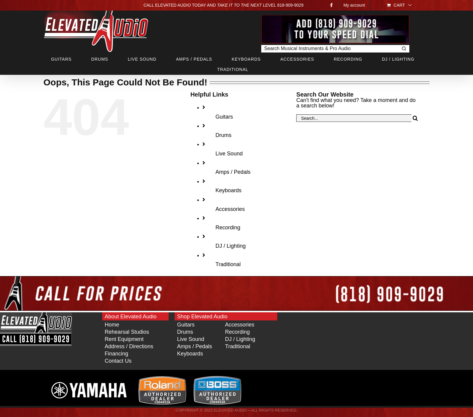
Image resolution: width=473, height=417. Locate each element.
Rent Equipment (124, 339)
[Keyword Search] (329, 49)
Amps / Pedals (232, 172)
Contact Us (118, 361)
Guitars (224, 117)
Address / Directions (129, 346)
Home (112, 325)
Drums (223, 135)
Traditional (227, 264)
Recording (227, 227)
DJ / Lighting (230, 246)
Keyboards (228, 190)
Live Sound (229, 154)
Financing (116, 354)
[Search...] (353, 118)
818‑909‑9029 (290, 5)
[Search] (415, 118)
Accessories (230, 209)
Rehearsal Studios (127, 332)
